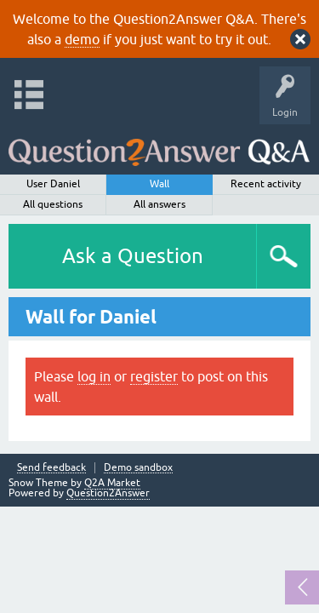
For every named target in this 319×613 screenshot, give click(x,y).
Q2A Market (112, 483)
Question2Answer (108, 493)
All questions (53, 204)
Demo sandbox (138, 467)
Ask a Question (132, 255)
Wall (159, 184)
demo (82, 39)
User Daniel (53, 184)
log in (94, 376)
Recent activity (266, 184)
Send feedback (51, 467)
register (154, 376)
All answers (159, 204)
